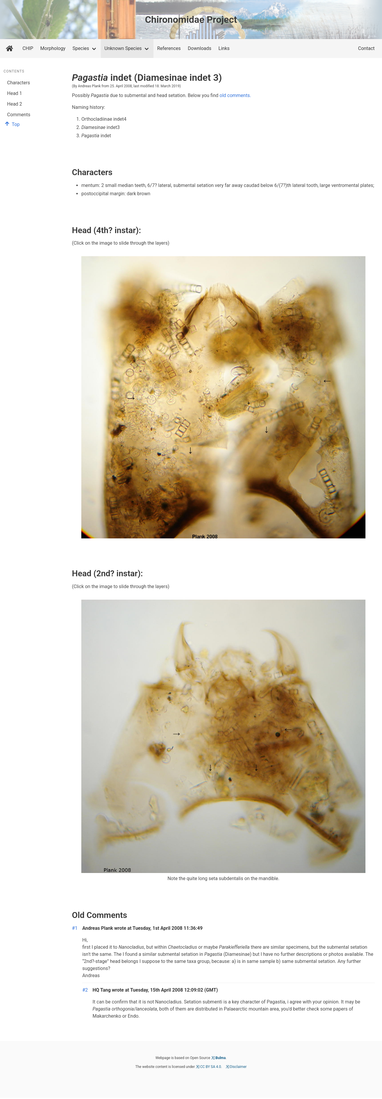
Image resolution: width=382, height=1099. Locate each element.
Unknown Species (123, 48)
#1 (74, 928)
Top (12, 124)
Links (224, 48)
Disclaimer (238, 1067)
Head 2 (14, 104)
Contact (366, 48)
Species (80, 48)
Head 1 (14, 93)
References (169, 48)
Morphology (52, 48)
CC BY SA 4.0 (210, 1067)
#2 (85, 990)
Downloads (199, 48)
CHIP (27, 48)
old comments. (235, 95)
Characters (18, 82)
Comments (18, 114)
